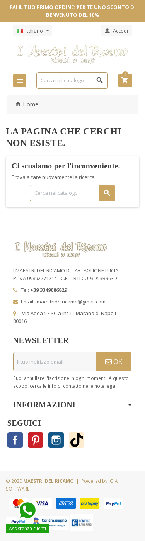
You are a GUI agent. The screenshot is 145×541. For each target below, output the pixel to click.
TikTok (76, 440)
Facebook (15, 440)
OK (113, 361)
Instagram (56, 440)
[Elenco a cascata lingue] (32, 30)
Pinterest (35, 440)
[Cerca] (72, 80)
